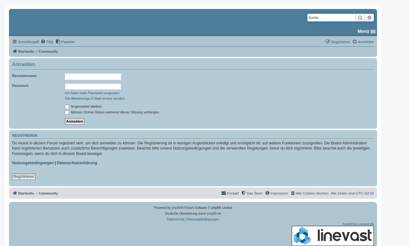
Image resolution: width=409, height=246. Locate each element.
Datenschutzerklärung (77, 163)
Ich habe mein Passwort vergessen (92, 93)
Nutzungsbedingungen (33, 163)
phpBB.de (214, 213)
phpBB (176, 208)
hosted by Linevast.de (333, 234)
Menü (363, 31)
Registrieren (23, 176)
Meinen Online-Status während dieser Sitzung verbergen (112, 112)
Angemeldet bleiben (83, 106)
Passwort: (20, 86)
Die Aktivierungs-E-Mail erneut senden (95, 98)
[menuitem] (47, 42)
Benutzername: (24, 76)
